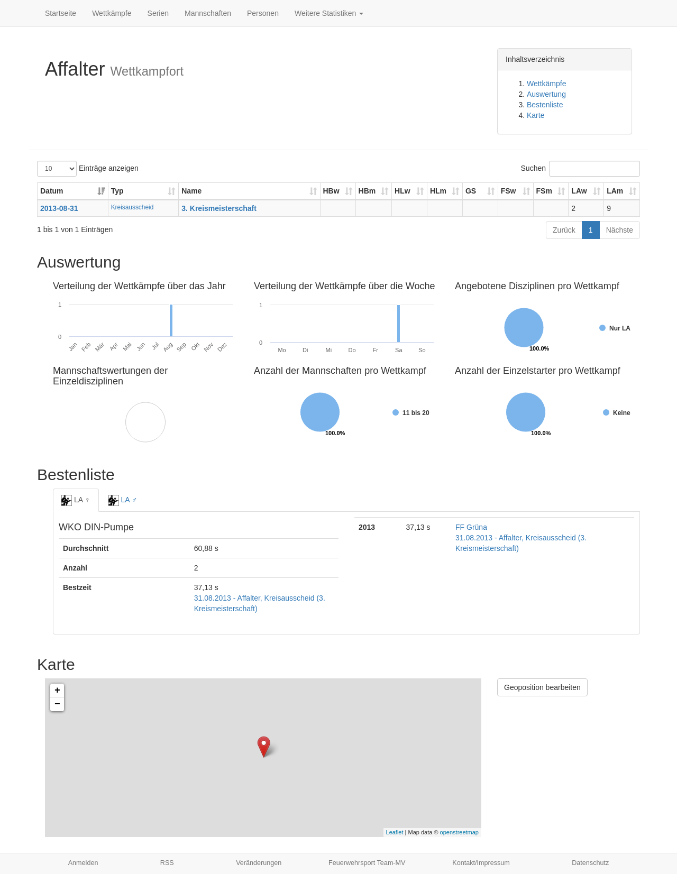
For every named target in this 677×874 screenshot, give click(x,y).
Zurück (564, 230)
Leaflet (395, 832)
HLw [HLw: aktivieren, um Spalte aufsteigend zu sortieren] (402, 191)
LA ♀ (75, 500)
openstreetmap (459, 832)
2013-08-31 (59, 208)
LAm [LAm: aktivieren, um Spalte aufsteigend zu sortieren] (615, 191)
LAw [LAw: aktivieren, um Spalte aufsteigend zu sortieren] (579, 191)
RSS (167, 863)
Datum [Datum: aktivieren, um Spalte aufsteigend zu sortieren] (51, 191)
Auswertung (546, 94)
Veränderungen (258, 863)
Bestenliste (545, 104)
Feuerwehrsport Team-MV (366, 863)
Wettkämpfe (111, 13)
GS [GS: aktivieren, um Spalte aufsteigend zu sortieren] (470, 191)
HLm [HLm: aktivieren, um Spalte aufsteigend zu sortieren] (438, 191)
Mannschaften (208, 13)
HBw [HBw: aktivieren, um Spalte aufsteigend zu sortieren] (331, 191)
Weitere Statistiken (329, 13)
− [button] (57, 704)
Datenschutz (590, 863)
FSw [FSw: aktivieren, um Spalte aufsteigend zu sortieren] (508, 191)
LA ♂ (123, 500)
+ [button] (57, 690)
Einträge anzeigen (88, 169)
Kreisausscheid (132, 207)
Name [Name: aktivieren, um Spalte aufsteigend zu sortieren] (191, 191)
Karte (535, 115)
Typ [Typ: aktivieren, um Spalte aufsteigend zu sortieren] (117, 191)
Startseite (60, 13)
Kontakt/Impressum (481, 863)
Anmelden (83, 863)
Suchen (580, 169)
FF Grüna (471, 527)
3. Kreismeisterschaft (219, 208)
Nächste (619, 230)
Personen (263, 13)
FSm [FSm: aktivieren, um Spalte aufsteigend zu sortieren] (544, 191)
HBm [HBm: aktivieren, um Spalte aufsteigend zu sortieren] (367, 191)
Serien (158, 13)
